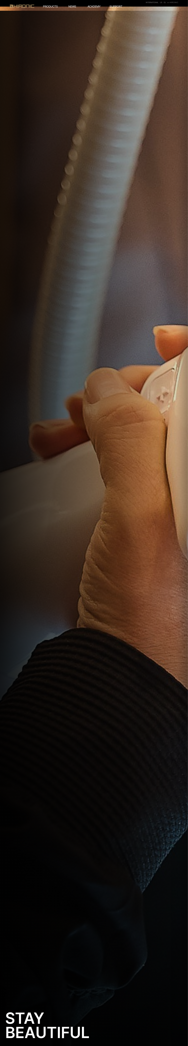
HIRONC (22, 6)
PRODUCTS (50, 6)
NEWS (72, 6)
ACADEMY (94, 6)
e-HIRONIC (172, 2)
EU (165, 2)
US (161, 2)
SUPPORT (116, 6)
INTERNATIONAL (152, 2)
